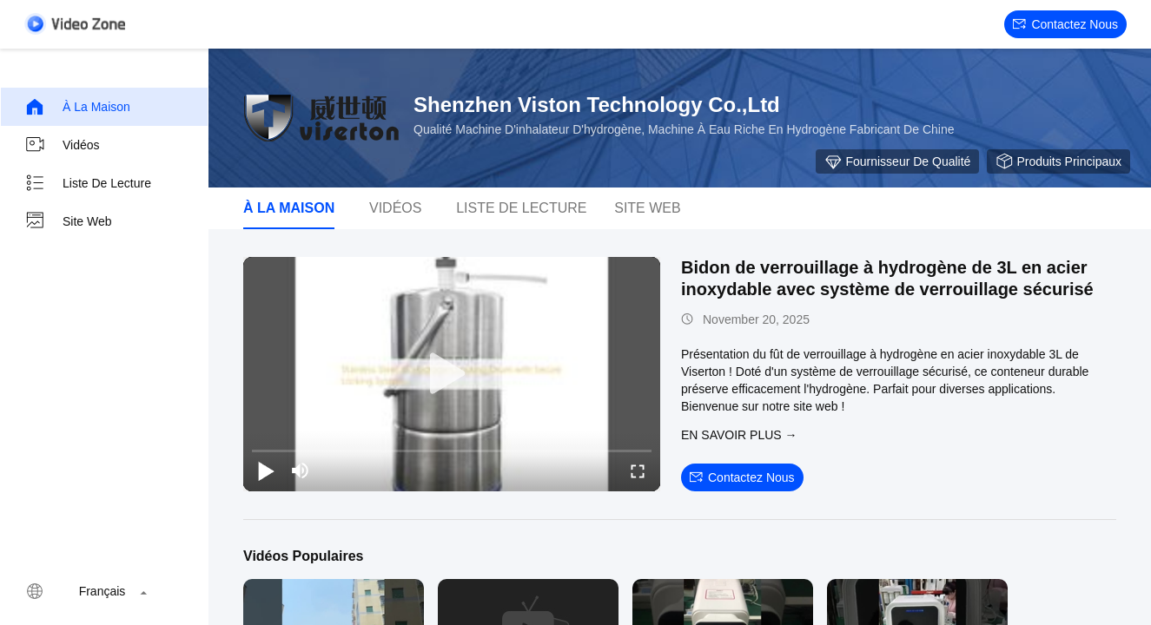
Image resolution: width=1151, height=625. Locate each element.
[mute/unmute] (300, 470)
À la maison (77, 106)
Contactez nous (1065, 24)
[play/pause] (265, 470)
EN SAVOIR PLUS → (739, 435)
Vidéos (62, 145)
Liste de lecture (87, 183)
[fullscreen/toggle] (637, 470)
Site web (68, 221)
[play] (451, 374)
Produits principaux (1058, 161)
